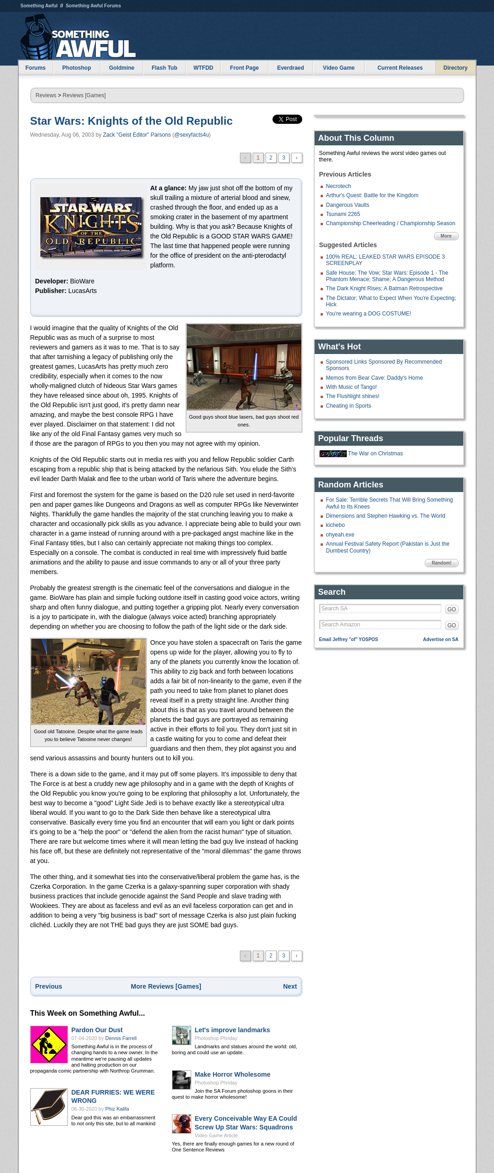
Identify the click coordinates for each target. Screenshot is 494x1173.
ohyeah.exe (340, 534)
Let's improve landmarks (232, 1030)
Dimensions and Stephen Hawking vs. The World (385, 516)
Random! (441, 562)
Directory (456, 68)
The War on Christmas (375, 453)
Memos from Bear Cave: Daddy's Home (374, 378)
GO (452, 609)
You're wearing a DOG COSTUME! (368, 313)
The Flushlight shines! (353, 396)
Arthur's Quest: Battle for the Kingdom (372, 195)
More (446, 235)
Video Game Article (216, 1135)
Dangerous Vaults (348, 205)
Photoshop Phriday (216, 1038)
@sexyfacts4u (191, 135)
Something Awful (39, 5)
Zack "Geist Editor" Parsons (137, 135)
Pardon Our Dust (97, 1030)
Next (290, 986)
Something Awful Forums (93, 5)
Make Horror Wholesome (233, 1074)
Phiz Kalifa (117, 1109)
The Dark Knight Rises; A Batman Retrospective (384, 288)
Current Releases (400, 68)
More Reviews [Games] (166, 986)
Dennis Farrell (121, 1038)
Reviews (46, 95)
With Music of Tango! (351, 387)
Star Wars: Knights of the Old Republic (131, 121)
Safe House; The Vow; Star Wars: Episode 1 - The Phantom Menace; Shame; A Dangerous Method (387, 276)
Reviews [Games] (84, 95)
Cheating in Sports (349, 406)
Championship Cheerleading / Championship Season (390, 223)
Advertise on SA (440, 639)
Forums (35, 68)
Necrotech (338, 186)
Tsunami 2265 (343, 214)
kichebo (335, 525)
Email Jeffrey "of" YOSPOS (348, 639)
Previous (48, 986)
